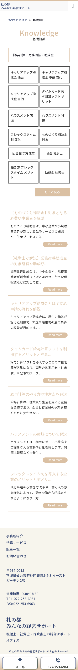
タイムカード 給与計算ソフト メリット (53, 96)
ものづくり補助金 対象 (54, 137)
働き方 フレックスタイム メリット (22, 172)
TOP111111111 (17, 20)
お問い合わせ (16, 555)
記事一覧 (13, 549)
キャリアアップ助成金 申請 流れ (54, 74)
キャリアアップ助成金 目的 (23, 96)
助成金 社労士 (54, 172)
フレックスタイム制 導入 (23, 137)
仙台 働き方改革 (23, 153)
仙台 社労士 (54, 153)
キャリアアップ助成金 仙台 (23, 74)
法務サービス (16, 542)
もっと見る (52, 192)
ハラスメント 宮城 (22, 118)
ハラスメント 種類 (53, 118)
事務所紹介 (14, 535)
